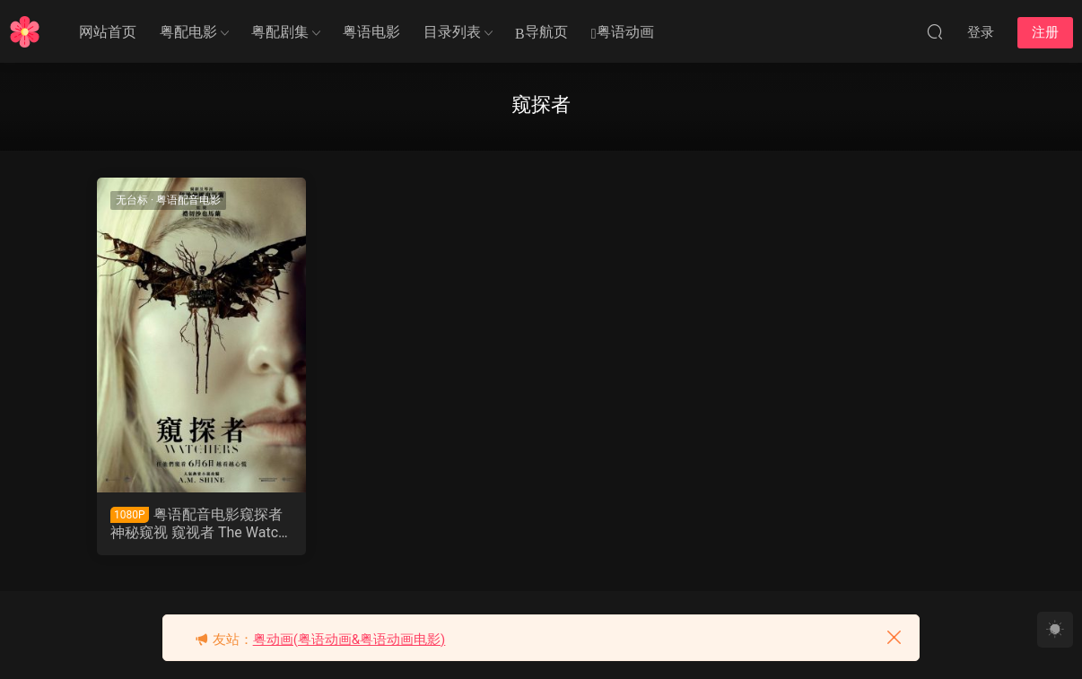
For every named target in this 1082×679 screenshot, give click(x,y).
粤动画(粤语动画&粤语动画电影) (349, 639)
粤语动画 (622, 32)
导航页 (541, 32)
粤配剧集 (280, 31)
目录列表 (452, 31)
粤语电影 (371, 31)
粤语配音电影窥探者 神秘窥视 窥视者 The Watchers (198, 524)
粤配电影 (188, 31)
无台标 (132, 200)
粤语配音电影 (188, 200)
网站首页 (107, 31)
